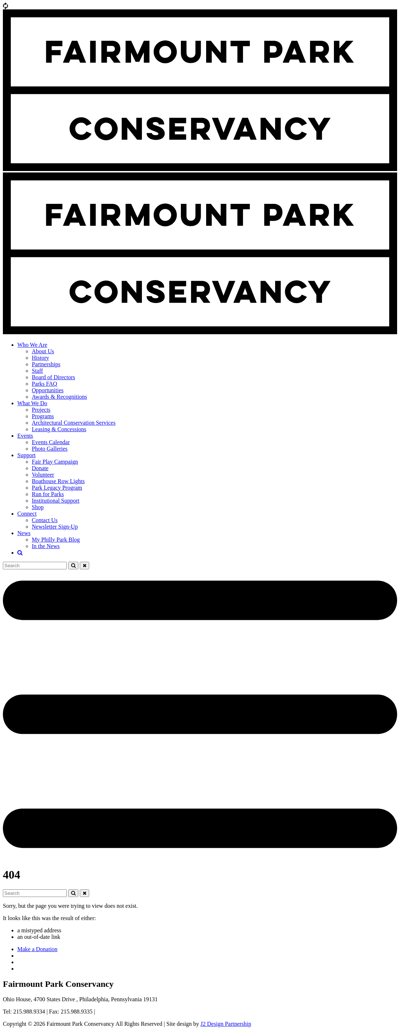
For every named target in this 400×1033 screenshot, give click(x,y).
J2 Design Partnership (225, 1024)
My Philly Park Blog (56, 540)
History (40, 358)
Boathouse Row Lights (58, 481)
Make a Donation (37, 949)
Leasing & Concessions (59, 429)
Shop (38, 507)
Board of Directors (53, 377)
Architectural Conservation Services (74, 423)
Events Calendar (51, 442)
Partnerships (46, 364)
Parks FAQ (44, 384)
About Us (43, 351)
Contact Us (45, 520)
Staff (37, 371)
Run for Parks (48, 494)
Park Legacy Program (57, 488)
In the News (46, 546)
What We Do (32, 403)
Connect (26, 514)
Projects (41, 410)
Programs (43, 416)
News (23, 533)
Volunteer (43, 475)
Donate (40, 468)
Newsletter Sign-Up (55, 527)
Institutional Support (55, 501)
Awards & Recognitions (59, 397)
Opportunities (48, 390)
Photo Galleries (50, 449)
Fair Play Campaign (55, 462)
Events (25, 436)
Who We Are (32, 345)
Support (26, 455)
